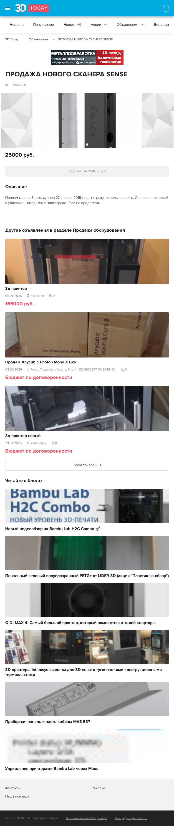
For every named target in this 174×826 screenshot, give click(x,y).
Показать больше (87, 465)
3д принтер (16, 288)
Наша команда (17, 796)
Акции (99, 24)
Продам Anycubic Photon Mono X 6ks (40, 362)
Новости (17, 24)
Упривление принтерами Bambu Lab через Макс (51, 768)
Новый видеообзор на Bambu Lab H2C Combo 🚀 (52, 528)
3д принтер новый (22, 435)
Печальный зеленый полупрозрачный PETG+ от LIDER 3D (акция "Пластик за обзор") (87, 575)
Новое (72, 24)
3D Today (11, 39)
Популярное (43, 24)
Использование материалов (86, 818)
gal (7, 85)
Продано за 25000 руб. (87, 171)
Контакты (12, 788)
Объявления (130, 24)
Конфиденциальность (131, 818)
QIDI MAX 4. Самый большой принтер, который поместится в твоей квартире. (80, 622)
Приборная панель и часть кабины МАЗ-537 (47, 721)
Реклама (59, 59)
